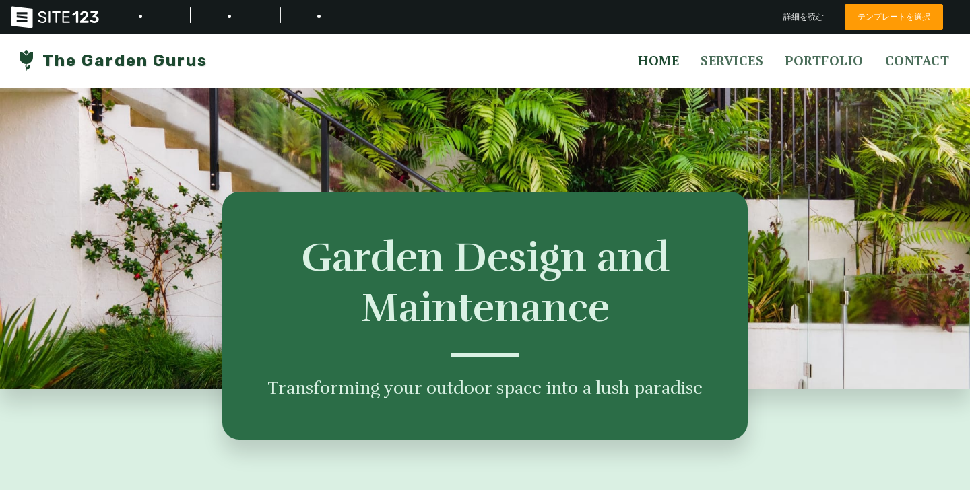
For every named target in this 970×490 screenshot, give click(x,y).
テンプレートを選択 (890, 16)
